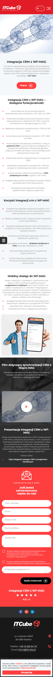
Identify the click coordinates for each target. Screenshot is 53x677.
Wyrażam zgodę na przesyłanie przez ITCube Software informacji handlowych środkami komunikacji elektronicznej (26, 562)
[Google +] (26, 612)
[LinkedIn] (32, 612)
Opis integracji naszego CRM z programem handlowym (28, 460)
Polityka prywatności (28, 668)
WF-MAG (32, 76)
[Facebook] (21, 612)
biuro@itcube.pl (27, 649)
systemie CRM (13, 146)
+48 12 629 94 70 (28, 646)
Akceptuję (26, 672)
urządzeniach (11, 285)
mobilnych (22, 285)
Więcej (23, 85)
